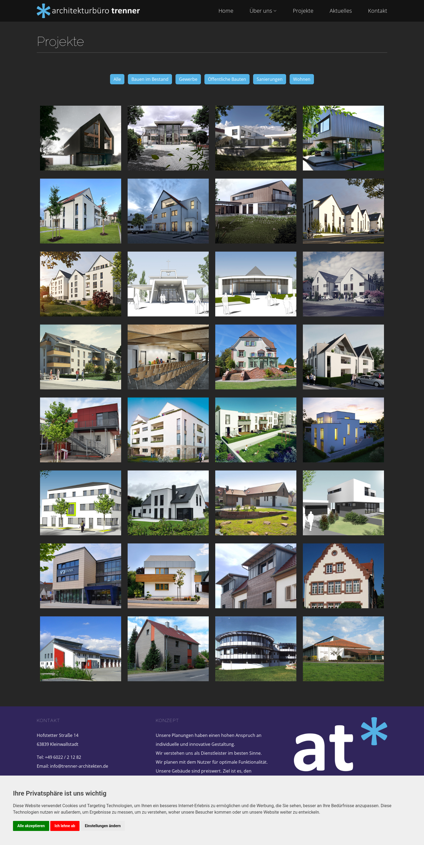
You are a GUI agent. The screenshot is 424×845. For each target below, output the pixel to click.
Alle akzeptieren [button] (31, 826)
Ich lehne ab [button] (65, 826)
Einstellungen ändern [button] (103, 826)
